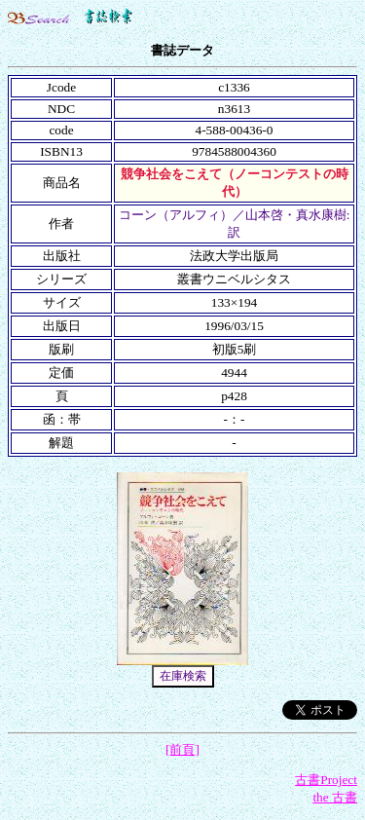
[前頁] (182, 749)
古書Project (326, 779)
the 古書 (334, 797)
